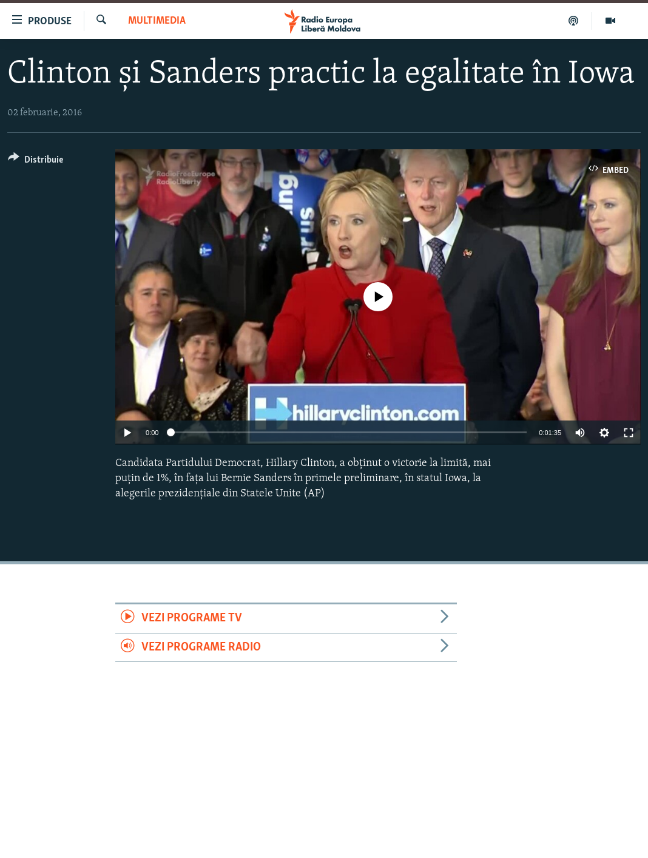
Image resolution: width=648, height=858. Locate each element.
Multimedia (157, 21)
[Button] (35, 161)
